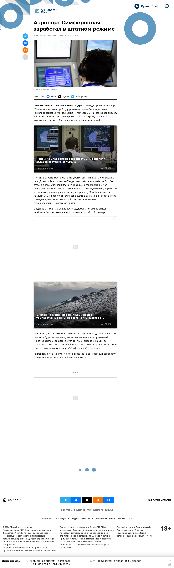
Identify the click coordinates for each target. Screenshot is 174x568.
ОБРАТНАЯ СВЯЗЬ (105, 518)
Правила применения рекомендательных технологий (29, 550)
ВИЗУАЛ (109, 510)
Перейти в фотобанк (50, 90)
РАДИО (75, 518)
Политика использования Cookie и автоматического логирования (28, 543)
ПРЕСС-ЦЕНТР (62, 518)
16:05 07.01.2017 (40, 35)
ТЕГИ (130, 518)
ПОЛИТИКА (67, 510)
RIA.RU (121, 518)
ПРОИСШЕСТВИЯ (95, 510)
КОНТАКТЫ (88, 518)
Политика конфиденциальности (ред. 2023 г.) (25, 547)
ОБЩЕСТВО (79, 510)
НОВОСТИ (46, 518)
